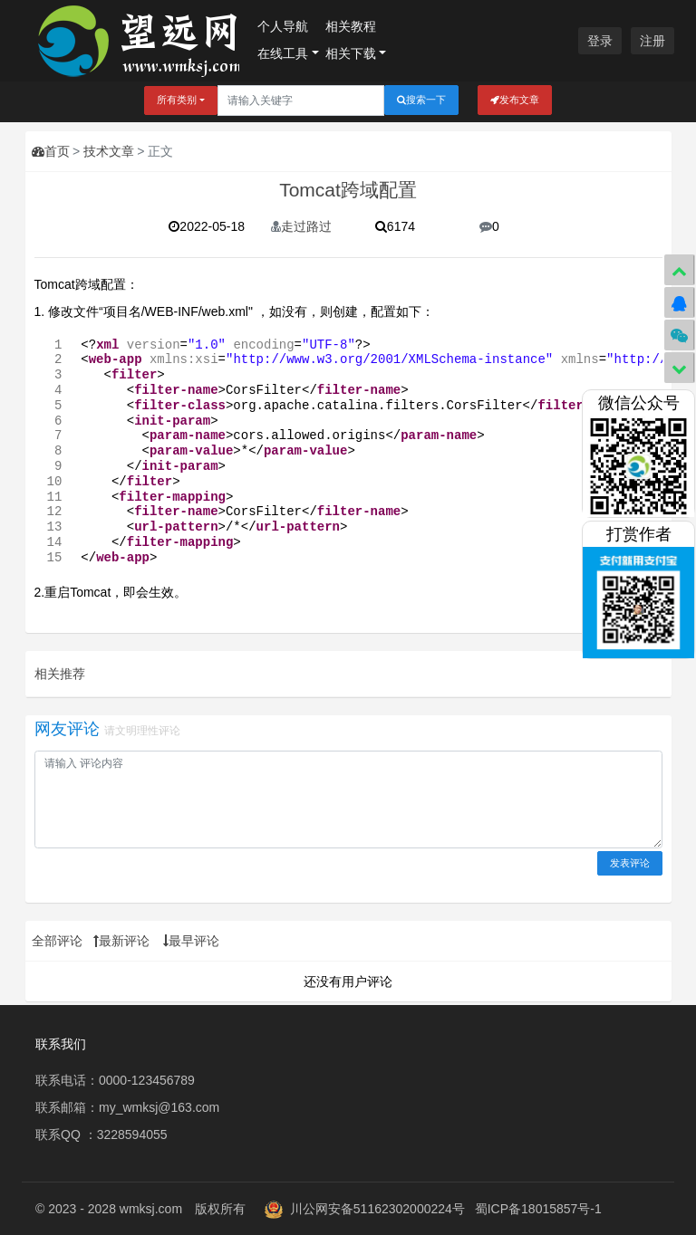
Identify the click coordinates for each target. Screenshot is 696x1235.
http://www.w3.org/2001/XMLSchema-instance (389, 359)
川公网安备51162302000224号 (377, 1208)
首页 (51, 151)
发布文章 (514, 100)
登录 (600, 41)
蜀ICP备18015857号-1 (538, 1208)
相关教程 (350, 26)
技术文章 (108, 151)
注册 (652, 41)
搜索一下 (421, 100)
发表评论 (630, 862)
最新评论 (121, 940)
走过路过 (301, 226)
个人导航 (282, 26)
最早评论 (191, 940)
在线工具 (282, 53)
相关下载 (350, 53)
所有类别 (177, 99)
